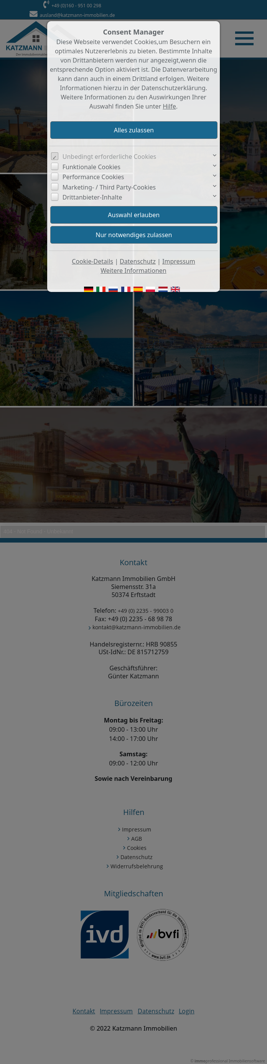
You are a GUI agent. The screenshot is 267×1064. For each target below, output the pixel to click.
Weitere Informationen (133, 270)
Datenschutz (138, 261)
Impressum (178, 261)
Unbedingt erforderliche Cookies (110, 156)
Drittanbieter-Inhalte (92, 197)
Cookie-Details (92, 261)
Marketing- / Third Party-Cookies (109, 187)
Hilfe (169, 106)
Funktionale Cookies (91, 167)
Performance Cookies (93, 177)
